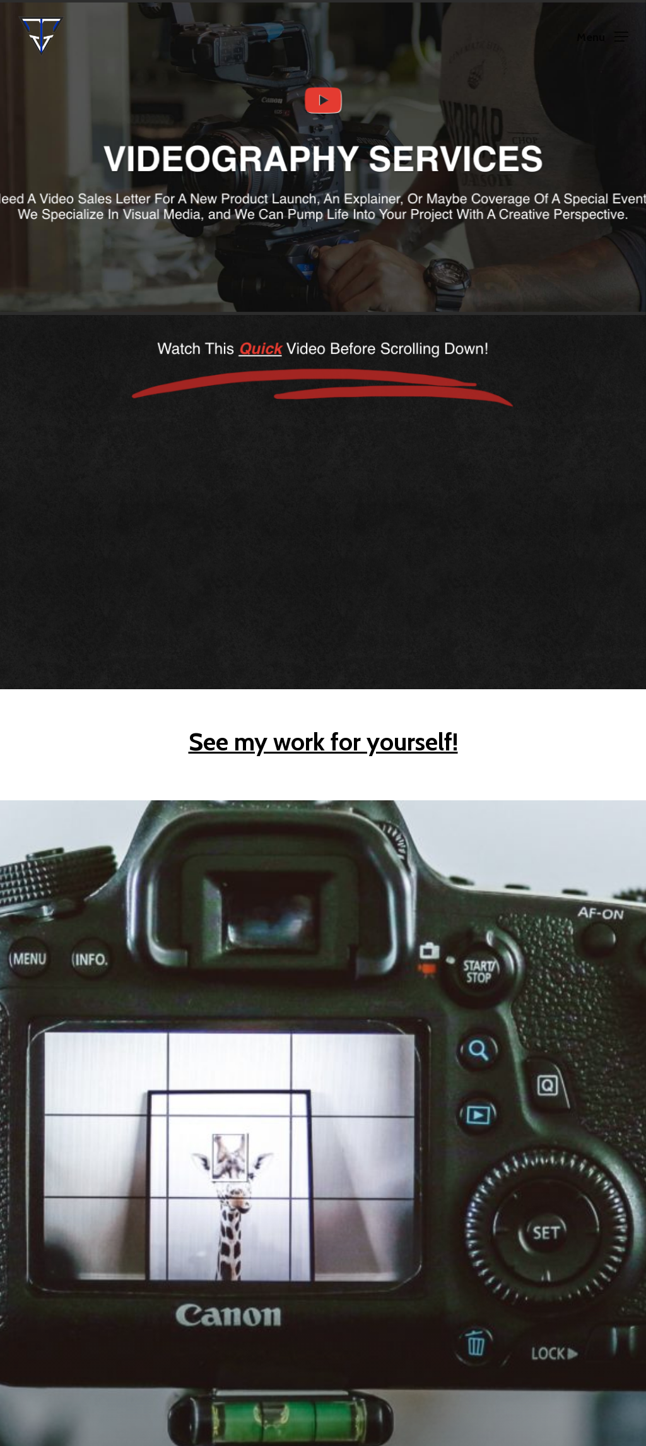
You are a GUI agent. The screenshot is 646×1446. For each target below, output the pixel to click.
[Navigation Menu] (602, 36)
